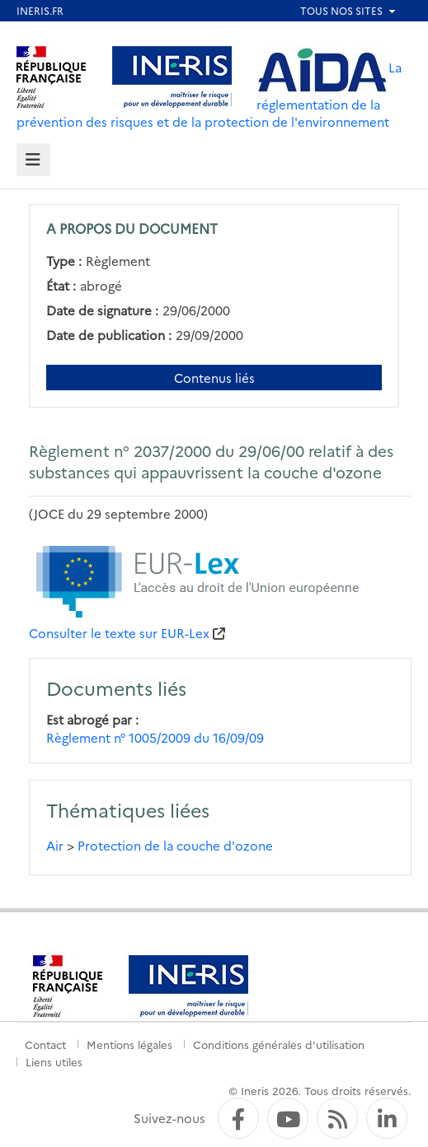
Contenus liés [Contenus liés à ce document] (214, 377)
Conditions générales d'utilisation (279, 1044)
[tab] (33, 160)
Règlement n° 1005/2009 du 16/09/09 (155, 737)
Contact (45, 1044)
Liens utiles (54, 1061)
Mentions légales (129, 1044)
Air (54, 845)
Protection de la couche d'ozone (175, 845)
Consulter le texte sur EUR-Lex (119, 632)
